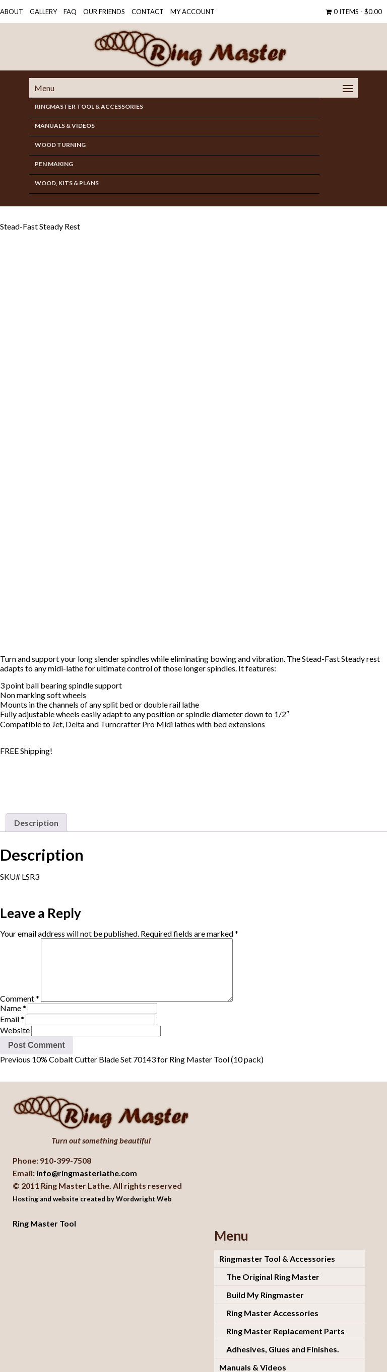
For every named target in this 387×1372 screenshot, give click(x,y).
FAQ (70, 12)
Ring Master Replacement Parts (285, 1313)
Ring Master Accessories (272, 1295)
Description (36, 793)
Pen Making (54, 164)
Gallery (43, 12)
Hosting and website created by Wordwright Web (92, 1181)
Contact (148, 12)
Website (15, 1012)
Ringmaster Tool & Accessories (89, 106)
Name (13, 990)
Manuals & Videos (65, 125)
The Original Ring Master (272, 1258)
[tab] (36, 793)
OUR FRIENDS (104, 12)
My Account (192, 12)
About (11, 12)
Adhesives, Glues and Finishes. (282, 1331)
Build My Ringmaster (265, 1276)
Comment (19, 980)
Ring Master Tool (44, 1205)
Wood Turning (60, 144)
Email (12, 1001)
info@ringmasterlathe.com (86, 1155)
